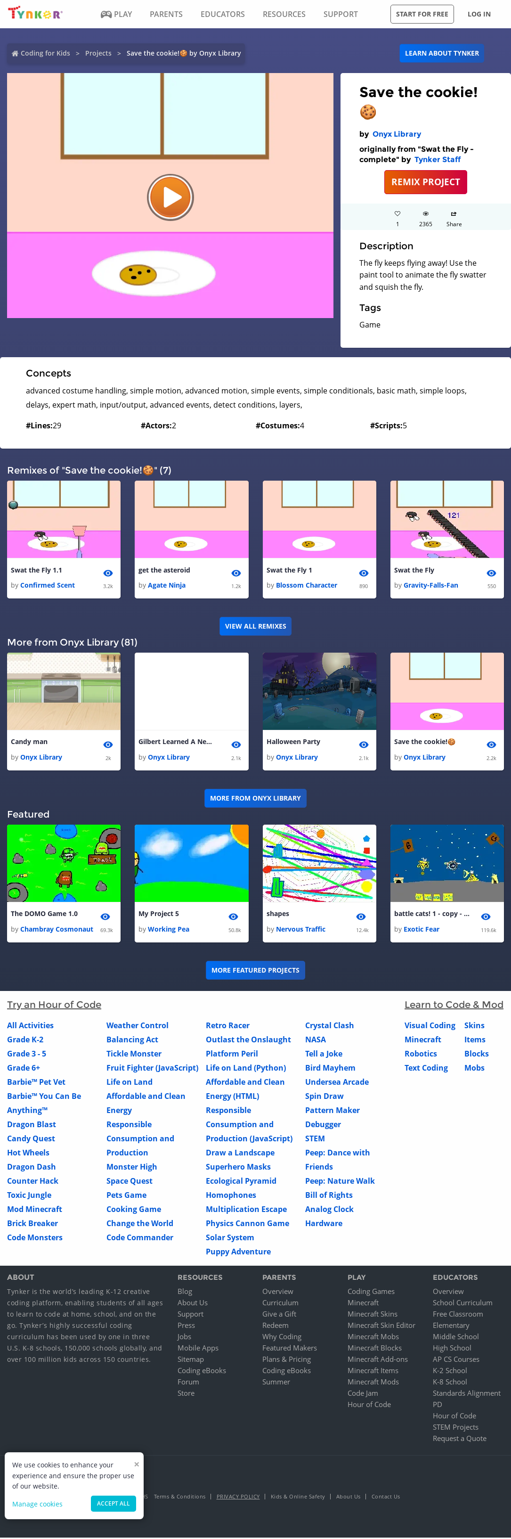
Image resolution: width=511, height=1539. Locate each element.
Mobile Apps (198, 1349)
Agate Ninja (167, 585)
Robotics (421, 1054)
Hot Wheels (28, 1153)
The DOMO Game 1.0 (44, 914)
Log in (479, 13)
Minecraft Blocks (375, 1349)
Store (186, 1394)
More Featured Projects (255, 971)
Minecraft (423, 1040)
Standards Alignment (467, 1394)
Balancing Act (132, 1040)
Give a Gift (279, 1315)
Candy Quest (31, 1139)
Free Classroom (458, 1315)
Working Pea (168, 929)
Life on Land (129, 1083)
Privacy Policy (238, 1497)
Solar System (230, 1238)
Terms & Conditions (180, 1497)
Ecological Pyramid (241, 1182)
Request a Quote (460, 1439)
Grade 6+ (23, 1069)
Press (186, 1326)
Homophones (231, 1196)
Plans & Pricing (286, 1360)
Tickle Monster (134, 1054)
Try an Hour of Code (54, 1005)
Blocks (476, 1054)
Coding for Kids (45, 53)
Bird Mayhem (330, 1069)
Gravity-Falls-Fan (431, 585)
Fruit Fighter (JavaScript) (152, 1069)
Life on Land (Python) (246, 1069)
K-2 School (450, 1371)
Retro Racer (228, 1026)
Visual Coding (430, 1026)
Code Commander (139, 1238)
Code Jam (363, 1394)
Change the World (139, 1224)
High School (452, 1349)
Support (190, 1315)
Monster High (131, 1167)
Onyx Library (397, 134)
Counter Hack (32, 1182)
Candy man (29, 742)
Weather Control (137, 1026)
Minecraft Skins (372, 1315)
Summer (276, 1383)
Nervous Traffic (300, 929)
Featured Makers (289, 1349)
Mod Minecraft (34, 1210)
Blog (185, 1292)
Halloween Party (293, 742)
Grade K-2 (25, 1040)
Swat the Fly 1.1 (36, 570)
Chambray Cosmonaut (56, 929)
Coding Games (371, 1292)
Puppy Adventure (238, 1252)
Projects (98, 53)
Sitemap (191, 1360)
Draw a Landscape (240, 1153)
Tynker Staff (437, 159)
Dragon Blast (31, 1125)
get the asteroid (164, 570)
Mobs (474, 1069)
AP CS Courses (456, 1360)
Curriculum (280, 1304)
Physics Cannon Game (247, 1224)
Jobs (184, 1338)
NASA (315, 1040)
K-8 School (450, 1383)
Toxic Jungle (29, 1196)
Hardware (323, 1224)
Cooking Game (133, 1210)
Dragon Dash (31, 1167)
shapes (278, 914)
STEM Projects (456, 1428)
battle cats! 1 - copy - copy (432, 914)
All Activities (30, 1026)
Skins (474, 1026)
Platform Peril (232, 1054)
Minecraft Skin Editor (381, 1326)
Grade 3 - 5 (26, 1054)
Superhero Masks (238, 1167)
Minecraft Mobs (373, 1338)
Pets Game (126, 1196)
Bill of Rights (329, 1196)
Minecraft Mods (373, 1383)
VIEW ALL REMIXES (255, 626)
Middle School (456, 1338)
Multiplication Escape (246, 1210)
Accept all (113, 1503)
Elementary (451, 1326)
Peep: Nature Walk (340, 1182)
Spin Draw (324, 1097)
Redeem (275, 1326)
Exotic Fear (421, 929)
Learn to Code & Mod (454, 1005)
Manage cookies (37, 1503)
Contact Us (386, 1497)
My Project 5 (158, 914)
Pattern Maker (332, 1111)
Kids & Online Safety (298, 1497)
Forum (188, 1383)
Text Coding (426, 1069)
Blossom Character (306, 585)
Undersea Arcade (337, 1083)
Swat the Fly (414, 570)
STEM (315, 1139)
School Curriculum (463, 1304)
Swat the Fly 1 (289, 570)
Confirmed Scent (47, 585)
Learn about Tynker (442, 53)
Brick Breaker (32, 1224)
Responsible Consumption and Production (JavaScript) (249, 1125)
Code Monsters (35, 1238)
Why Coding (281, 1338)
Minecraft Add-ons (378, 1360)
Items (475, 1040)
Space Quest (129, 1182)
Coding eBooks (202, 1371)
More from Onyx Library (255, 798)
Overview (277, 1292)
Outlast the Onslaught (248, 1040)
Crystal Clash (329, 1026)
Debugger (323, 1125)
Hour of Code (369, 1405)
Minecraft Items (373, 1371)
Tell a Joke (323, 1054)
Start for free (422, 13)
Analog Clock (329, 1210)
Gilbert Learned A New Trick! (176, 742)
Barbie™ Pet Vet (36, 1083)
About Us (193, 1304)
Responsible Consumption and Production (140, 1139)
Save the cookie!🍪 (424, 742)
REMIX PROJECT (425, 182)
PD (437, 1405)
